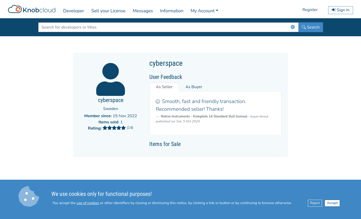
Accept (332, 202)
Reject (315, 202)
